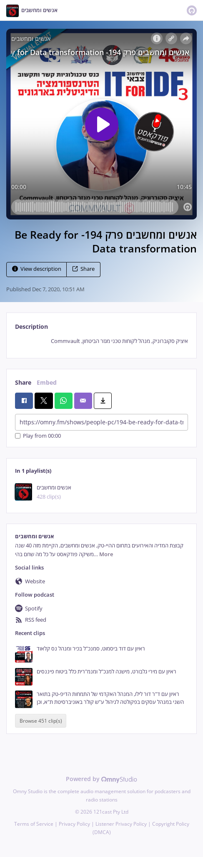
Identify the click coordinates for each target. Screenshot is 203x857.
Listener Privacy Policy (121, 823)
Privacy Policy (74, 823)
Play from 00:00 (38, 436)
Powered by (101, 779)
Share (83, 268)
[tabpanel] (101, 341)
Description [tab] (31, 326)
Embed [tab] (47, 382)
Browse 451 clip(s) (41, 720)
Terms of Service (33, 823)
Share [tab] (23, 382)
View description (36, 268)
